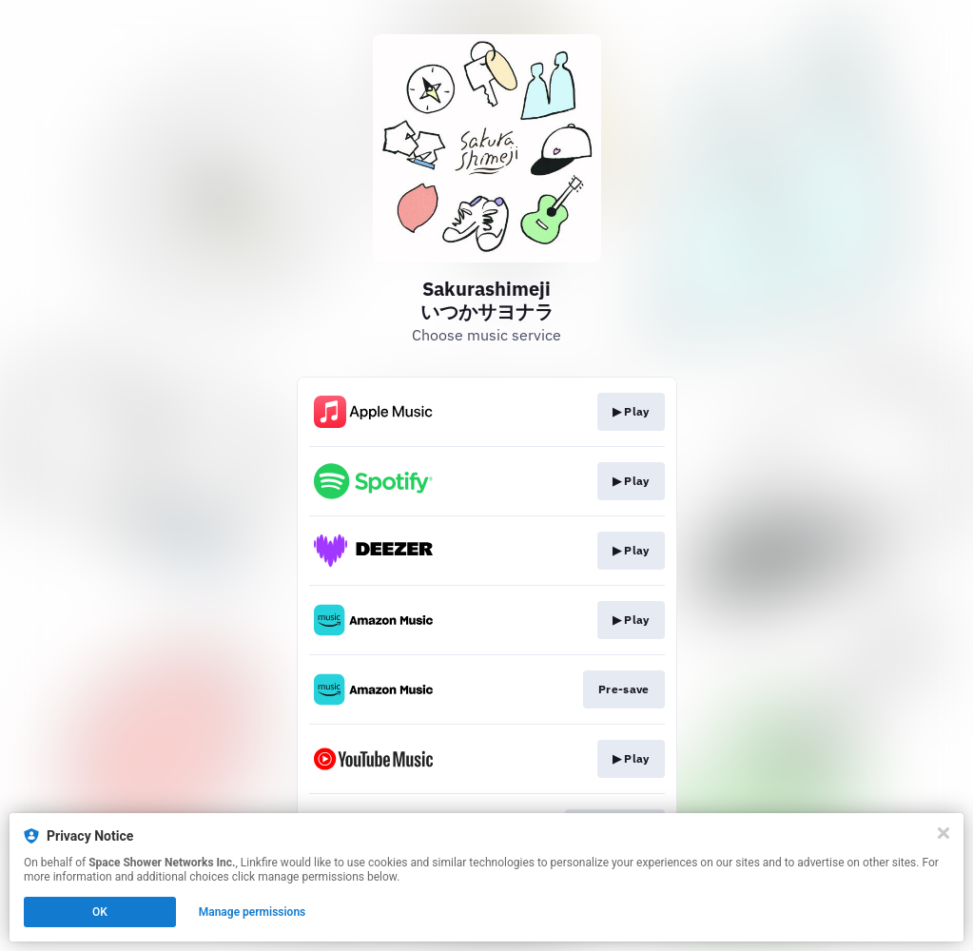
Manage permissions (252, 912)
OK (99, 912)
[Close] (943, 833)
